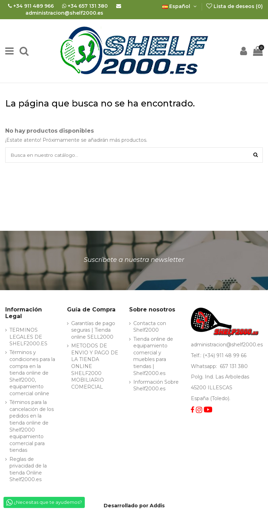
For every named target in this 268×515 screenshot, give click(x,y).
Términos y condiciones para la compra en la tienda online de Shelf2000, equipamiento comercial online (32, 373)
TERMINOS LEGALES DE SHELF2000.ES (28, 337)
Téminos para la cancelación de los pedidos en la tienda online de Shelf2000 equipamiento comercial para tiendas (31, 427)
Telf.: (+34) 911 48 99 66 (218, 356)
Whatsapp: (204, 366)
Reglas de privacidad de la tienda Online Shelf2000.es (28, 469)
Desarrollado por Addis (134, 506)
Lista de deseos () (234, 6)
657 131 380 (234, 366)
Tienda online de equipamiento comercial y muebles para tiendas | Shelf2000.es (153, 356)
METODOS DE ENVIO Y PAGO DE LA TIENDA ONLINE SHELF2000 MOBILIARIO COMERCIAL (94, 367)
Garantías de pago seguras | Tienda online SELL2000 (93, 330)
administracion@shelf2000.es (227, 345)
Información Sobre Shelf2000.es (156, 385)
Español (180, 6)
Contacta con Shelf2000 (149, 327)
